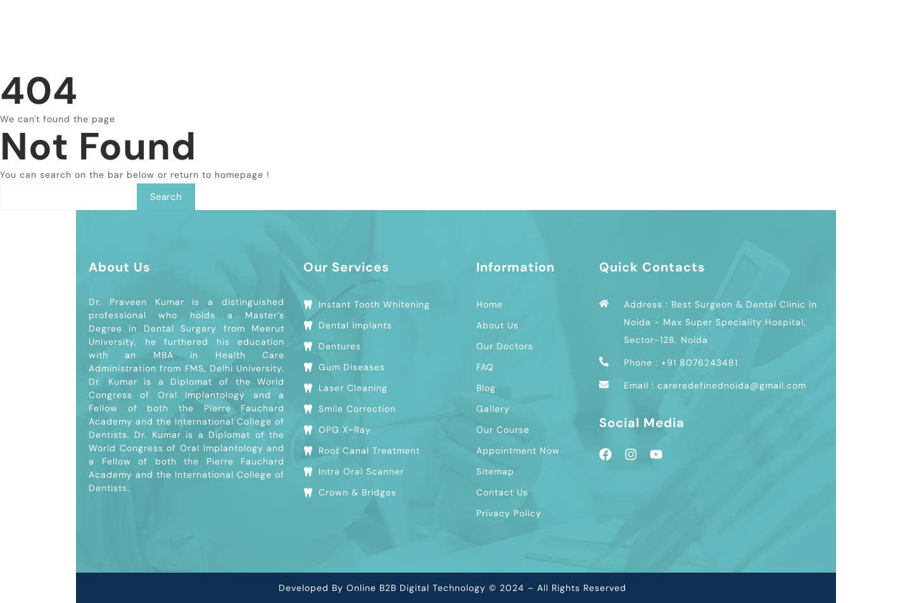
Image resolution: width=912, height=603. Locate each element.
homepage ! (242, 174)
